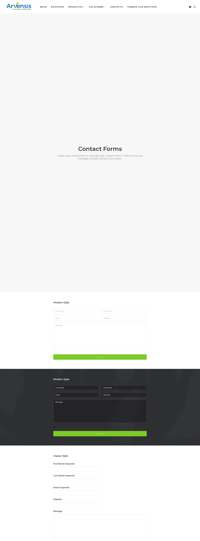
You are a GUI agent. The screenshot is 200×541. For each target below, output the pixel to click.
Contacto (116, 7)
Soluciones (97, 7)
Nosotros (57, 7)
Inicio (43, 7)
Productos (76, 7)
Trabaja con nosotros (142, 7)
